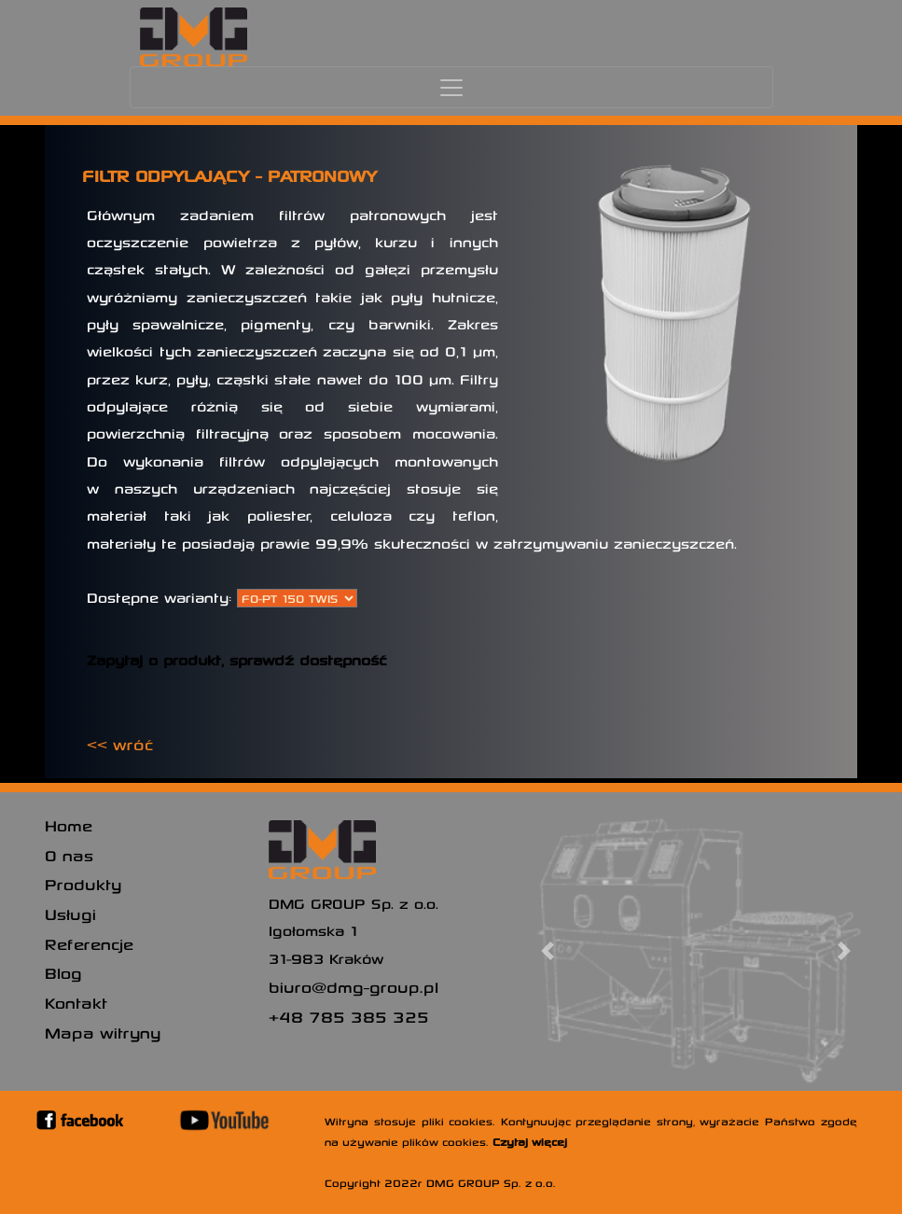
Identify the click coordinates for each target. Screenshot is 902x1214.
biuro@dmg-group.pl (353, 986)
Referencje (89, 943)
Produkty (83, 883)
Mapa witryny (102, 1032)
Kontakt (76, 1002)
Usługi (70, 913)
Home (68, 825)
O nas (69, 854)
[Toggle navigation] (451, 87)
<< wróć (120, 743)
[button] (547, 951)
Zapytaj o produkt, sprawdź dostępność (237, 659)
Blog (63, 972)
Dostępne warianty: (159, 597)
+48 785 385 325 (349, 1016)
